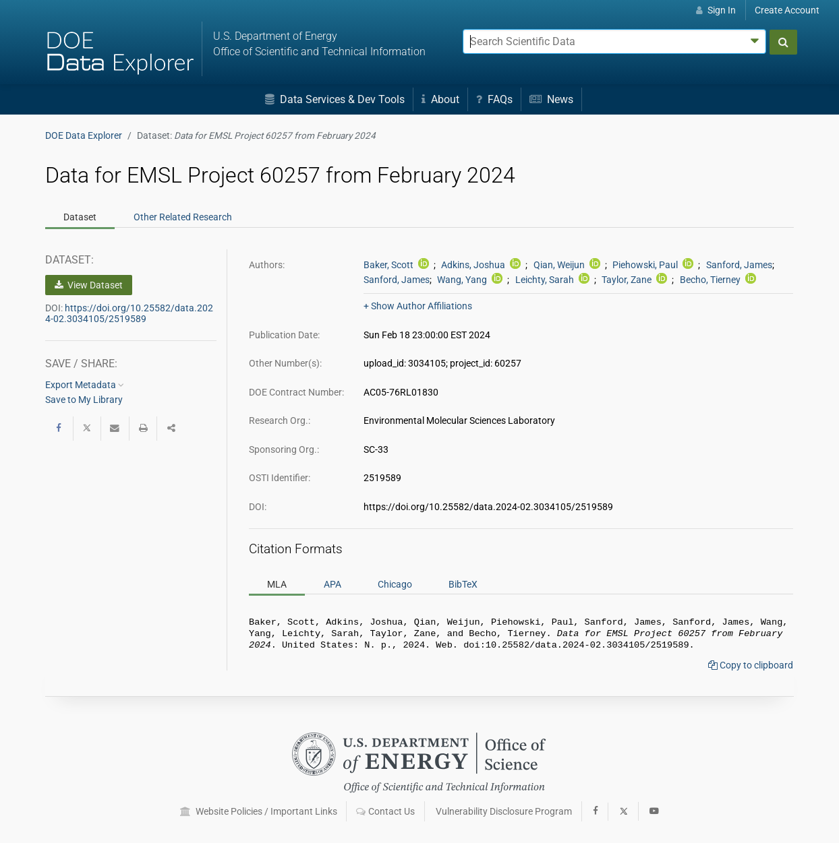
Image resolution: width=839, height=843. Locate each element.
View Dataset (89, 285)
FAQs (494, 99)
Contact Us (385, 811)
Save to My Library (84, 399)
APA (332, 583)
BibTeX (463, 583)
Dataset (79, 217)
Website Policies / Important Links (258, 811)
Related (183, 217)
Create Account (787, 10)
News (551, 99)
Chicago (395, 583)
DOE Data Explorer (83, 135)
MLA (277, 583)
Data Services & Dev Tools (335, 99)
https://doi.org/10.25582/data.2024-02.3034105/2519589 (129, 313)
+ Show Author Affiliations (418, 306)
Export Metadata (84, 384)
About (440, 99)
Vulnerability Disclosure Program (504, 811)
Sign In (716, 10)
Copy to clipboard (750, 669)
